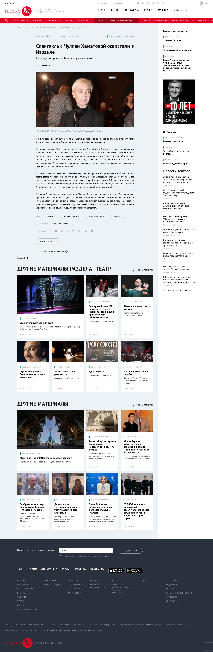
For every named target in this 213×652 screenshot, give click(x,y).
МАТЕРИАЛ (130, 36)
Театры (114, 584)
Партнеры (171, 597)
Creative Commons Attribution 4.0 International (74, 630)
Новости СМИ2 (23, 258)
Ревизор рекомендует (122, 20)
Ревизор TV (23, 593)
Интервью (23, 584)
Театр (102, 10)
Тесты (21, 601)
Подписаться (130, 551)
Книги (143, 580)
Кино (114, 10)
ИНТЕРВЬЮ (95, 302)
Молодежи (83, 20)
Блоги (20, 605)
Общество (180, 10)
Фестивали (74, 588)
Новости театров (177, 171)
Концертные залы (119, 590)
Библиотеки (116, 592)
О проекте (102, 3)
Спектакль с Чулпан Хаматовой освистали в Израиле (65, 27)
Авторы (170, 588)
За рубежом (161, 20)
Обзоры (21, 597)
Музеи (148, 10)
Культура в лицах (27, 609)
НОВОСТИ (120, 36)
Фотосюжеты (25, 588)
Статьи (175, 37)
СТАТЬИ (25, 318)
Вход (206, 3)
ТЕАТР (111, 36)
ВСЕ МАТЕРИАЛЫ (144, 270)
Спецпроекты (53, 20)
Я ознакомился (69, 556)
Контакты (171, 601)
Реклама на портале (182, 20)
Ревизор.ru (46, 65)
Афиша (102, 20)
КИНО (167, 37)
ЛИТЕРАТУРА (170, 137)
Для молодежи (52, 584)
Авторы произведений (179, 593)
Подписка (117, 3)
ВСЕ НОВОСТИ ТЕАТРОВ (179, 290)
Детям (69, 20)
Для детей (50, 580)
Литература (131, 10)
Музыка (163, 10)
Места (147, 20)
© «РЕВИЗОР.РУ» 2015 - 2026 (48, 643)
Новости (37, 20)
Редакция (171, 584)
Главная (20, 27)
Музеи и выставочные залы (122, 587)
